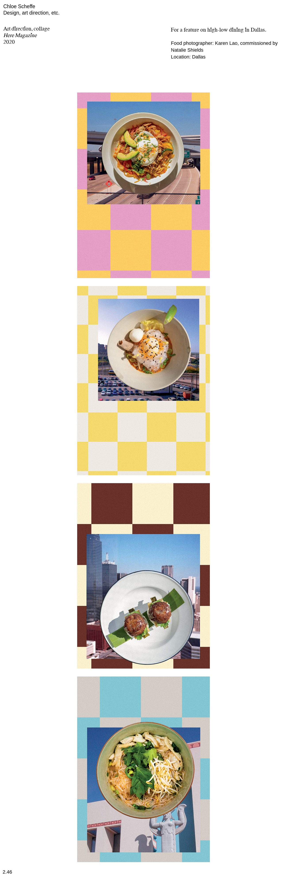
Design (11, 13)
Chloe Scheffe (19, 6)
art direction (35, 13)
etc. (55, 13)
